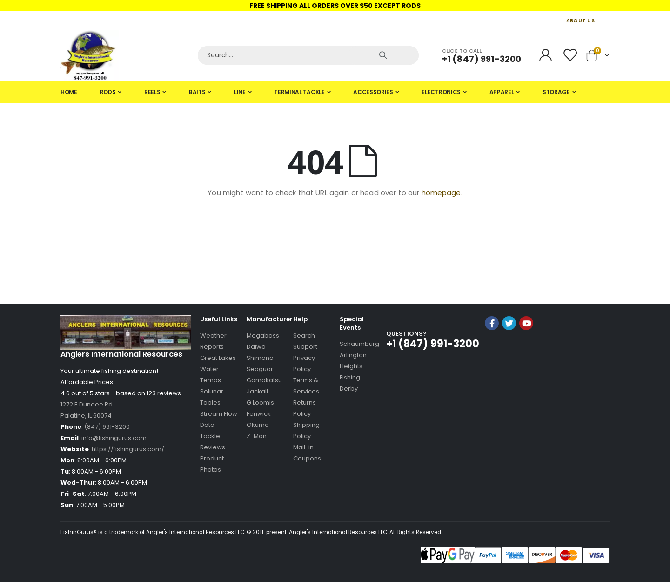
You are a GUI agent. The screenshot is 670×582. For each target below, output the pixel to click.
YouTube (526, 323)
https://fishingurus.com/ (128, 449)
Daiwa (256, 346)
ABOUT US (580, 20)
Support (305, 346)
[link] (509, 348)
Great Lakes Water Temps (218, 369)
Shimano (260, 357)
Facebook (492, 323)
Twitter (509, 323)
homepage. (442, 192)
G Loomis (260, 402)
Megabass (263, 335)
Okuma (258, 424)
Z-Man (257, 436)
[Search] (308, 55)
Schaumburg (359, 343)
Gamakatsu (264, 380)
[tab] (335, 92)
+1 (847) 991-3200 (481, 59)
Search (304, 335)
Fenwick (259, 413)
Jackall (257, 391)
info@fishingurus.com (114, 437)
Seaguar (260, 369)
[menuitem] (68, 92)
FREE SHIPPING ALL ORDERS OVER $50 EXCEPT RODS (335, 5)
